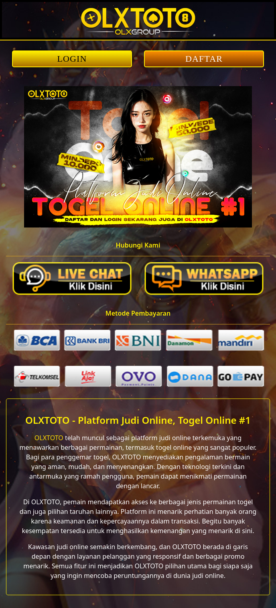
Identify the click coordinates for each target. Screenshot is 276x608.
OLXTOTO (48, 437)
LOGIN (72, 59)
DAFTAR (204, 59)
